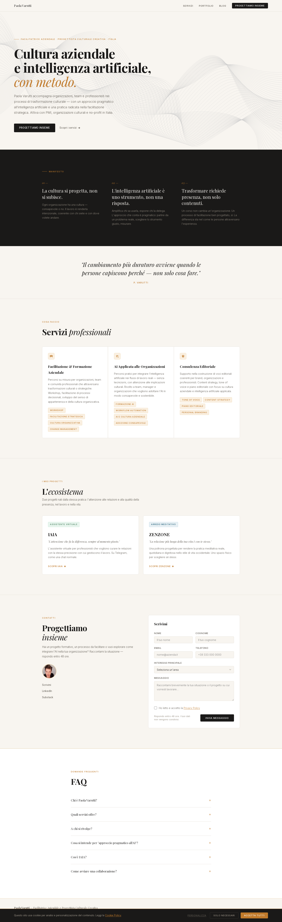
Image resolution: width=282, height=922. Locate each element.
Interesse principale (168, 663)
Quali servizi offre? (83, 814)
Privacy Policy (192, 708)
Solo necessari (224, 915)
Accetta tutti (254, 915)
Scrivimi (46, 684)
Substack (47, 697)
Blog (222, 5)
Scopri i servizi (70, 127)
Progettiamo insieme (250, 5)
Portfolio (206, 5)
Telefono (201, 648)
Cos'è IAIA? (79, 857)
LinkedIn (47, 690)
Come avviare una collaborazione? (94, 871)
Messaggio (161, 678)
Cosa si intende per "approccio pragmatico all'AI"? (104, 843)
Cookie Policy (113, 915)
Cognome (201, 633)
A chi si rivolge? (81, 829)
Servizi (188, 5)
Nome (157, 633)
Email (158, 648)
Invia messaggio (217, 718)
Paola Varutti (22, 6)
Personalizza (197, 915)
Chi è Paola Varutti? (84, 800)
